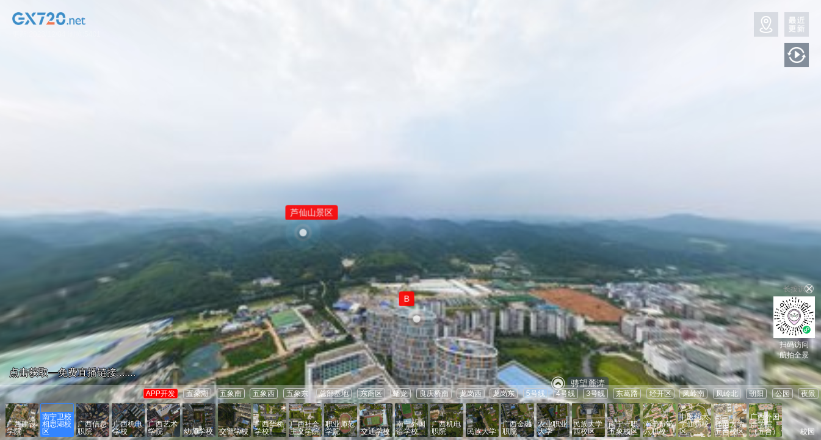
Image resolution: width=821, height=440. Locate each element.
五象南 (231, 393)
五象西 (264, 393)
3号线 (595, 393)
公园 (782, 393)
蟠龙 (400, 393)
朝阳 (756, 393)
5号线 (535, 393)
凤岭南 (693, 393)
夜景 (808, 393)
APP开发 (160, 393)
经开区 (660, 393)
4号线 (565, 393)
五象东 (297, 393)
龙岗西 (471, 393)
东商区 (371, 393)
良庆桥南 (434, 393)
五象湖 (197, 393)
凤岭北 (727, 393)
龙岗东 (504, 393)
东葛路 (627, 393)
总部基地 (334, 393)
